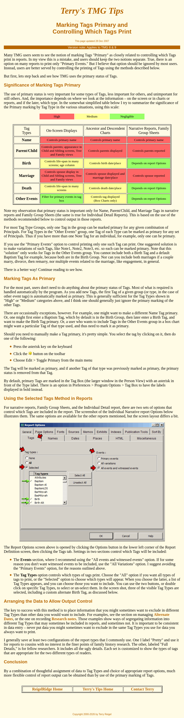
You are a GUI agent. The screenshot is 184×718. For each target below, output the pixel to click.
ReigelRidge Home (47, 689)
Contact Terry (142, 689)
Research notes (64, 619)
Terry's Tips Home (98, 689)
